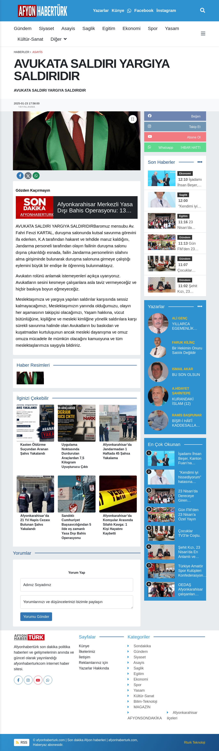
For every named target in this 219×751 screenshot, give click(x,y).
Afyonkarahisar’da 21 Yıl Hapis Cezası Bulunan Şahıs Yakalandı (35, 522)
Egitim (108, 28)
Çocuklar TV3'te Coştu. (188, 268)
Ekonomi (132, 28)
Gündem (23, 28)
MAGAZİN (139, 707)
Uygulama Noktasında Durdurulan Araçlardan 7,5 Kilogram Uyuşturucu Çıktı (75, 456)
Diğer (59, 39)
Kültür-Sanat (30, 39)
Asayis (68, 28)
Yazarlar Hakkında (94, 668)
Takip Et (195, 127)
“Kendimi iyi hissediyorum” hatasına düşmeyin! (188, 204)
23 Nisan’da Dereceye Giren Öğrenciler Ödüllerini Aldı (188, 225)
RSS (21, 742)
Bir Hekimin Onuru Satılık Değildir (187, 350)
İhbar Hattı (191, 147)
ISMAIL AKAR (182, 369)
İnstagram (166, 10)
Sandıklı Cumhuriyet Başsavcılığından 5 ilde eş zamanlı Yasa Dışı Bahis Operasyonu (76, 527)
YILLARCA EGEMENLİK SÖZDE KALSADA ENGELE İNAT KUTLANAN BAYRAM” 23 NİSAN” (184, 326)
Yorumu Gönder (36, 617)
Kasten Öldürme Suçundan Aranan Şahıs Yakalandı (34, 449)
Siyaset (46, 28)
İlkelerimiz (87, 652)
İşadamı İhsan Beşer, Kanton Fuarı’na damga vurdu (189, 182)
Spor (153, 28)
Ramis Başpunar (187, 415)
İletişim (84, 657)
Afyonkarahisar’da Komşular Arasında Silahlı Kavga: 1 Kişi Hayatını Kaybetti (118, 524)
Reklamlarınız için (93, 663)
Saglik (88, 28)
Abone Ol (194, 137)
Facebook (144, 10)
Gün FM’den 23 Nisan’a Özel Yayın (187, 246)
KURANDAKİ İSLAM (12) (183, 401)
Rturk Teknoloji (194, 742)
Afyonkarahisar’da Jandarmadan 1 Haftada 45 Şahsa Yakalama (117, 451)
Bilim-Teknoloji (142, 701)
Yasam (172, 28)
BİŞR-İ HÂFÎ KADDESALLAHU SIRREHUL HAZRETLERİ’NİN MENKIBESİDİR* (187, 423)
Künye (118, 10)
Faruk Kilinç (183, 342)
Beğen (196, 116)
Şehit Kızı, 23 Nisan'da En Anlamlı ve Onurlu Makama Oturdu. (187, 289)
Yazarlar (101, 10)
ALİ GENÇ (179, 318)
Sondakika (139, 646)
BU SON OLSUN (186, 375)
